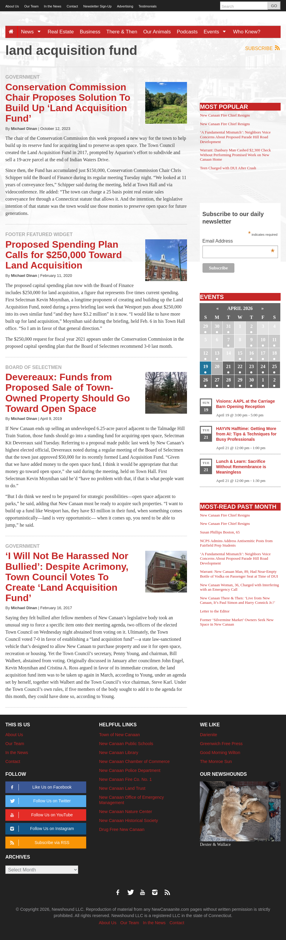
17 (263, 353)
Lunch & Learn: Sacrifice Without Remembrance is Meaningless (241, 466)
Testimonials (148, 6)
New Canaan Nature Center (125, 811)
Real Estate (61, 32)
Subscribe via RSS (38, 843)
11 (274, 339)
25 (274, 366)
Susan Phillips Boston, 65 (220, 532)
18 (274, 353)
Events (217, 32)
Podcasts (187, 32)
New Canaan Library (118, 752)
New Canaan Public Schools (126, 743)
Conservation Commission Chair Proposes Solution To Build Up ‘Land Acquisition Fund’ (67, 103)
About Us (12, 6)
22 (240, 366)
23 (251, 366)
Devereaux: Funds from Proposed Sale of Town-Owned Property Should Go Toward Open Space (67, 393)
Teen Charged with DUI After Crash (228, 168)
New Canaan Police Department (129, 770)
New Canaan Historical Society (128, 820)
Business (90, 32)
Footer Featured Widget (38, 234)
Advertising (125, 6)
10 (263, 339)
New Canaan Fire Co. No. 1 (125, 779)
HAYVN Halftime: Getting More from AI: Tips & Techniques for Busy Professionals (246, 434)
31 (228, 326)
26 (205, 379)
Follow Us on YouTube (40, 815)
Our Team (31, 6)
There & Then (121, 32)
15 (240, 353)
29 (205, 326)
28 (228, 379)
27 (217, 379)
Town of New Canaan (119, 734)
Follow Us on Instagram (41, 829)
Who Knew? (246, 32)
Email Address (238, 241)
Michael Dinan (24, 128)
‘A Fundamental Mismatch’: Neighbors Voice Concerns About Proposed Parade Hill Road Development (235, 137)
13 (217, 353)
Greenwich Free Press (221, 743)
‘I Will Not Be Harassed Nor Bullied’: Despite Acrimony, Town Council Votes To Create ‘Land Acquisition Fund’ (67, 576)
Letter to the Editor (214, 611)
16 (251, 353)
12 (205, 353)
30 (217, 326)
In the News (52, 6)
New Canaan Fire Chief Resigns (225, 115)
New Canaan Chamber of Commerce (134, 761)
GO (274, 6)
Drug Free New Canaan (121, 829)
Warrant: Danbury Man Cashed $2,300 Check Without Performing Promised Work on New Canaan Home (235, 155)
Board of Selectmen (33, 367)
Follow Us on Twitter (39, 801)
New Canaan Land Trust (122, 788)
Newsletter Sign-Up (97, 6)
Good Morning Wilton (220, 752)
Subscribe (263, 48)
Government (22, 77)
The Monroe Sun (216, 761)
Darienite (208, 734)
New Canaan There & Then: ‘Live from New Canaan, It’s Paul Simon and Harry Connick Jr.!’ (237, 600)
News (32, 32)
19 (205, 366)
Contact (72, 6)
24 (263, 366)
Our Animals (157, 32)
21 (228, 366)
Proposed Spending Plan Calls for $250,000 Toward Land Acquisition (63, 255)
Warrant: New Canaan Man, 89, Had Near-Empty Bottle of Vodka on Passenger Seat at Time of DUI (239, 573)
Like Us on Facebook (40, 787)
